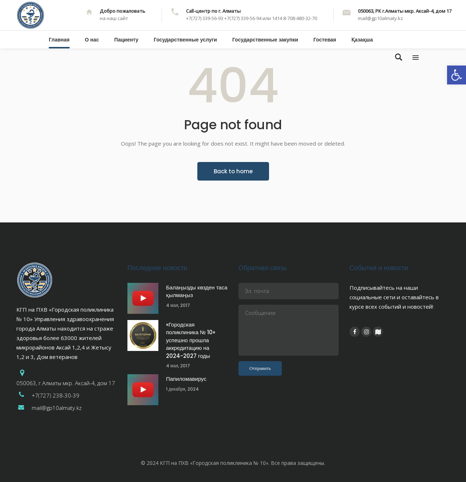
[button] (456, 75)
